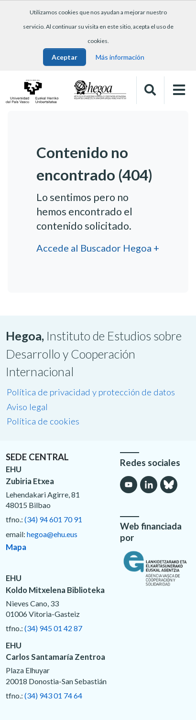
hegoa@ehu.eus (52, 534)
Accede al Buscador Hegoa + (97, 248)
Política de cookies (43, 421)
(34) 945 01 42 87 (53, 628)
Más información (120, 57)
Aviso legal (27, 407)
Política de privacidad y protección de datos (91, 392)
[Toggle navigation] (178, 90)
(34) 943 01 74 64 (53, 695)
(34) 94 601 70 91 (53, 519)
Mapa (16, 547)
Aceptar (64, 57)
